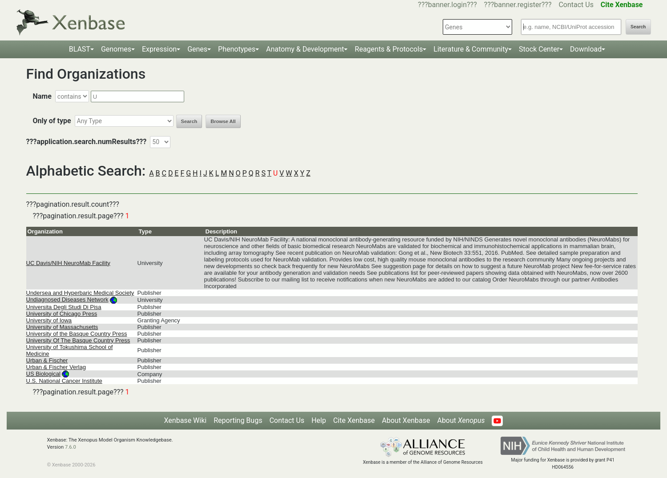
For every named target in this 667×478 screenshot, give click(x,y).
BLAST (79, 49)
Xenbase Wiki (185, 420)
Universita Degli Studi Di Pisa (63, 307)
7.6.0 (70, 447)
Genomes (116, 49)
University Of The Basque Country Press (78, 340)
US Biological (43, 373)
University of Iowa (49, 320)
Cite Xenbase (354, 420)
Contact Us (576, 4)
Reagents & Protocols (389, 49)
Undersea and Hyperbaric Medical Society (80, 292)
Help (318, 420)
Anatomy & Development (305, 49)
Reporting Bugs (238, 420)
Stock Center (539, 49)
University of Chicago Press (61, 313)
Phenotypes (236, 49)
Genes (197, 49)
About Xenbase (406, 420)
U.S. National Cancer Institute (64, 381)
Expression (159, 49)
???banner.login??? (447, 4)
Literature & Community (470, 49)
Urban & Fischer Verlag (56, 367)
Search (638, 27)
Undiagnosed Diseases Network (67, 299)
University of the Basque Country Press (76, 333)
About (461, 420)
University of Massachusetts (62, 327)
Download (586, 49)
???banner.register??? (518, 4)
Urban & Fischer (47, 360)
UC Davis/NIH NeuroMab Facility (68, 263)
